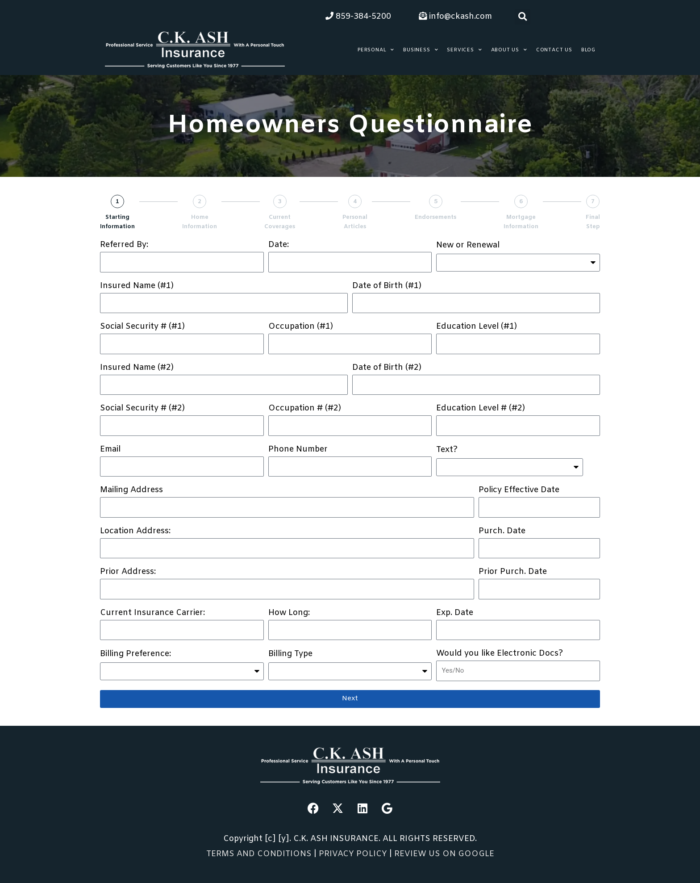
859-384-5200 (358, 16)
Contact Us (554, 50)
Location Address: (135, 531)
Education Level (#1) (476, 327)
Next (350, 698)
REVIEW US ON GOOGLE (444, 854)
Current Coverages (279, 221)
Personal (376, 50)
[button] (522, 17)
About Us (509, 50)
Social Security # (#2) (142, 409)
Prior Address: (128, 572)
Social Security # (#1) (142, 327)
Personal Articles (354, 221)
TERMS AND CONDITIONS (259, 854)
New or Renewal (468, 246)
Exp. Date (454, 613)
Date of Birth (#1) (386, 286)
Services (464, 50)
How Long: (289, 613)
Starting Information (117, 221)
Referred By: (124, 245)
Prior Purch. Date (513, 572)
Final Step (593, 221)
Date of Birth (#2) (386, 368)
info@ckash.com (455, 16)
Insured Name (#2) (137, 368)
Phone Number (298, 450)
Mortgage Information (521, 221)
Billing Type (290, 654)
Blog (588, 50)
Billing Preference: (135, 654)
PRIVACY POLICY (354, 854)
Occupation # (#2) (304, 409)
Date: (278, 245)
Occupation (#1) (300, 327)
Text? (447, 450)
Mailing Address (131, 490)
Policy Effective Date (519, 490)
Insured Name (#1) (137, 286)
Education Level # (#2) (480, 409)
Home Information (199, 221)
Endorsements (435, 217)
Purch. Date (502, 531)
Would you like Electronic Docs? (499, 654)
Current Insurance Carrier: (152, 613)
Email (110, 450)
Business (420, 50)
